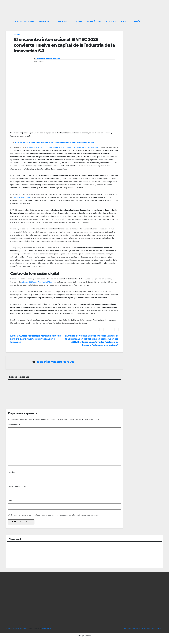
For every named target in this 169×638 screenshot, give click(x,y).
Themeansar (46, 628)
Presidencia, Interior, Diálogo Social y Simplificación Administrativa (56, 147)
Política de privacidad (132, 628)
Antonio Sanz (93, 147)
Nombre (12, 472)
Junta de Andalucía (21, 197)
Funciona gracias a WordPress (17, 628)
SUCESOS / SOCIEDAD (23, 21)
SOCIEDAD (17, 34)
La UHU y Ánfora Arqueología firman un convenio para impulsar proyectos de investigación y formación (35, 338)
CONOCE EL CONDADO (117, 21)
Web (10, 501)
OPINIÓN (137, 21)
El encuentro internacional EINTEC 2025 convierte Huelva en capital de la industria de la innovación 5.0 (64, 45)
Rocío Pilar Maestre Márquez (48, 58)
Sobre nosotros (157, 628)
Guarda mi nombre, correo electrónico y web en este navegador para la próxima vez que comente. (55, 515)
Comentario (14, 425)
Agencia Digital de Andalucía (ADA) (36, 282)
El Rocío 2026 (94, 21)
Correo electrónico (17, 486)
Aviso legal (146, 628)
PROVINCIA (44, 21)
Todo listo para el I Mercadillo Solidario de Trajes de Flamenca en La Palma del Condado (54, 142)
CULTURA (78, 21)
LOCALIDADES (61, 21)
